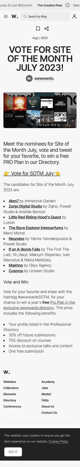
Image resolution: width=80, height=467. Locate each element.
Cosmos (16, 271)
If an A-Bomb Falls (24, 249)
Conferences (12, 406)
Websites (9, 381)
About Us (48, 406)
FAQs (45, 400)
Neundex (16, 238)
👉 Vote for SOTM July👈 (31, 173)
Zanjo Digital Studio (25, 206)
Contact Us (49, 412)
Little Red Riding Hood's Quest (35, 217)
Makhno (16, 265)
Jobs (45, 388)
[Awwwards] (15, 16)
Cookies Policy (58, 441)
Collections (11, 388)
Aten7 (14, 201)
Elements (9, 394)
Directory (9, 400)
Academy (48, 381)
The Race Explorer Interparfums (36, 228)
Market (46, 394)
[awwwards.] (40, 78)
